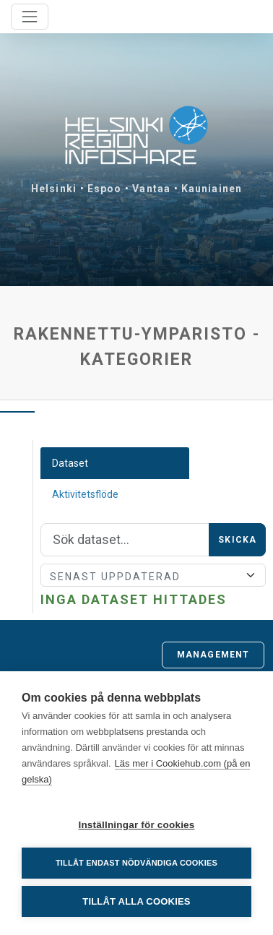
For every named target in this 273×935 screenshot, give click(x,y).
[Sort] (153, 575)
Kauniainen (211, 188)
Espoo (104, 188)
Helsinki (54, 188)
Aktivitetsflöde (85, 494)
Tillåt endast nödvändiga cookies (136, 862)
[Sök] (124, 539)
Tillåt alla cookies (136, 901)
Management (213, 655)
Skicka (237, 540)
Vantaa (151, 188)
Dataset (70, 463)
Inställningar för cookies (136, 824)
